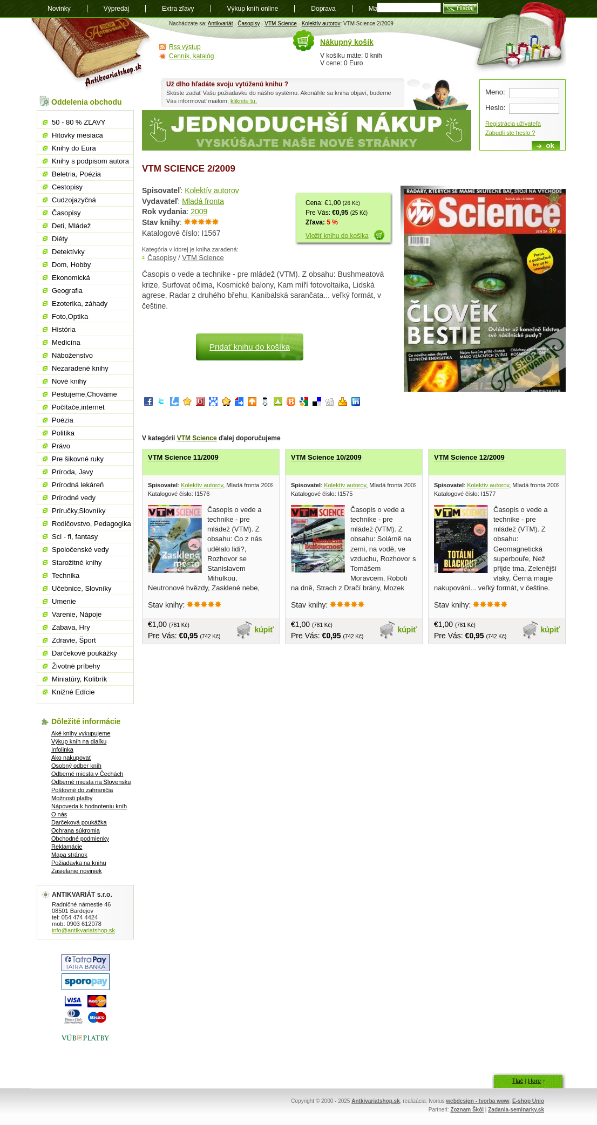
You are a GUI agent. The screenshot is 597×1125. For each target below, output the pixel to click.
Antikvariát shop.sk (92, 54)
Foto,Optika (70, 316)
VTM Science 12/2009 (469, 457)
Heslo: (495, 108)
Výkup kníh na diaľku (78, 741)
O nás (59, 814)
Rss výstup (185, 47)
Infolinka (62, 749)
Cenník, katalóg (191, 56)
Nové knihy (69, 381)
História (64, 329)
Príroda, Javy (72, 472)
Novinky (59, 8)
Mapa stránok (69, 854)
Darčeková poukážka (79, 822)
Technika (65, 575)
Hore (534, 1081)
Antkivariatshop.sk (375, 1101)
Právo (61, 446)
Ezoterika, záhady (79, 303)
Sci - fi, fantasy (75, 537)
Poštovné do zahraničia (82, 790)
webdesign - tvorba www (477, 1101)
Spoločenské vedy (80, 550)
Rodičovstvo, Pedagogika (91, 524)
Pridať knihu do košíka (249, 346)
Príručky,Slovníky (78, 511)
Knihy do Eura (74, 148)
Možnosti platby (71, 798)
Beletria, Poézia (76, 174)
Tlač (517, 1081)
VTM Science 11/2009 (183, 457)
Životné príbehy (76, 666)
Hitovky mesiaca (77, 135)
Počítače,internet (78, 407)
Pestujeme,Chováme (84, 394)
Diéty (60, 239)
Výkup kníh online (253, 8)
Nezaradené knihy (80, 368)
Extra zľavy (178, 8)
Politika (63, 433)
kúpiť (264, 629)
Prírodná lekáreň (78, 485)
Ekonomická (71, 278)
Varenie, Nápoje (76, 614)
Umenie (64, 601)
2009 (199, 211)
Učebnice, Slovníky (82, 588)
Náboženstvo (72, 355)
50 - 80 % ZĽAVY (78, 122)
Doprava (323, 8)
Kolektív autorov (321, 23)
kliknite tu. (243, 101)
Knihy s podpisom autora (90, 161)
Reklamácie (66, 846)
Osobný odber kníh (76, 765)
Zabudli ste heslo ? (510, 132)
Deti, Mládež (71, 226)
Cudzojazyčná (74, 200)
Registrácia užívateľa (513, 123)
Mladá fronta (203, 201)
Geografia (67, 291)
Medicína (66, 342)
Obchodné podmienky (80, 838)
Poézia (62, 420)
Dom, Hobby (71, 265)
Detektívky (68, 252)
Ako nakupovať (71, 757)
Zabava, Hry (71, 627)
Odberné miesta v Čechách (87, 774)
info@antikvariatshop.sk (83, 930)
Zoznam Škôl (467, 1110)
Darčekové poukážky (84, 653)
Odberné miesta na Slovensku (91, 782)
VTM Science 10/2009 (326, 457)
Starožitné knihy (77, 562)
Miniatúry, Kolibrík (79, 679)
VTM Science (280, 23)
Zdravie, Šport (74, 640)
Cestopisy (67, 187)
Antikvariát (220, 23)
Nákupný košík (347, 42)
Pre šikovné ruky (78, 459)
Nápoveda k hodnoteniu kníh (89, 806)
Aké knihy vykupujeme (80, 733)
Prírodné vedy (74, 498)
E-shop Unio (528, 1101)
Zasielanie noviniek (76, 871)
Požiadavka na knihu (78, 863)
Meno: (495, 92)
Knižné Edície (73, 692)
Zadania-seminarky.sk (516, 1110)
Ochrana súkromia (75, 830)
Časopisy (249, 23)
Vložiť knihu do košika (337, 236)
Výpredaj (116, 8)
